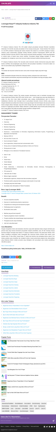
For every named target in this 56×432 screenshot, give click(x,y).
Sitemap (13, 426)
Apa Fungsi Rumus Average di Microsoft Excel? (15, 311)
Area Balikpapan (19, 403)
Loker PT (37, 408)
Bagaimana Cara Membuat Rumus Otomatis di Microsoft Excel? (19, 317)
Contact (7, 426)
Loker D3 (32, 408)
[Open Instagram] (49, 427)
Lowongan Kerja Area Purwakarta (11, 294)
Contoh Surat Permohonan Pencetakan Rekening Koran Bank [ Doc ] (24, 346)
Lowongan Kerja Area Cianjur (10, 282)
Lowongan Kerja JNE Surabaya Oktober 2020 (12, 191)
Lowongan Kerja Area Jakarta (10, 288)
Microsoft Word (14, 411)
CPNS (31, 406)
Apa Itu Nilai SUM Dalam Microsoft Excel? (13, 314)
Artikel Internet (14, 406)
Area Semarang (36, 403)
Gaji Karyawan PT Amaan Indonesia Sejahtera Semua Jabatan (22, 375)
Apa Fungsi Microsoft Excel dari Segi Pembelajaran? (16, 321)
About (2, 426)
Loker (12, 408)
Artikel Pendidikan (24, 406)
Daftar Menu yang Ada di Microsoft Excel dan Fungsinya (17, 333)
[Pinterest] (50, 18)
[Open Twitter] (47, 427)
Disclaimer (18, 426)
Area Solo (44, 403)
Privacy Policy (26, 426)
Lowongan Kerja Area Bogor (10, 279)
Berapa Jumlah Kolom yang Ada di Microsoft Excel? (16, 327)
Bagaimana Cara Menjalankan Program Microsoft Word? (17, 330)
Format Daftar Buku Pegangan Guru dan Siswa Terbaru (21, 352)
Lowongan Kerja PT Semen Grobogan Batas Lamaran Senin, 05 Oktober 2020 (20, 193)
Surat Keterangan (24, 411)
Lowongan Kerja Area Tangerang (11, 297)
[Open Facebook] (44, 427)
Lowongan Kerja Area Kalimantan (11, 291)
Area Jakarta (27, 403)
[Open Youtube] (52, 427)
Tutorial (31, 411)
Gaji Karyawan (41, 406)
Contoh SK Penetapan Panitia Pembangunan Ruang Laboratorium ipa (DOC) (26, 364)
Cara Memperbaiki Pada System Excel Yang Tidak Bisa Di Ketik (23, 341)
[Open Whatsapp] (54, 427)
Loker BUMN (25, 408)
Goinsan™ (16, 429)
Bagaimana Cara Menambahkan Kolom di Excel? (15, 308)
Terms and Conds (35, 426)
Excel (35, 406)
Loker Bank (17, 408)
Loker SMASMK (5, 411)
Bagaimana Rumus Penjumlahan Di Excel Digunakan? (16, 305)
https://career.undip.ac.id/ (7, 245)
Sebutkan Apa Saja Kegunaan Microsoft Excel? (15, 324)
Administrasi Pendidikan (7, 403)
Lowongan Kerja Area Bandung (10, 275)
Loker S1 (5, 262)
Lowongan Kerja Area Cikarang (10, 285)
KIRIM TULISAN (5, 408)
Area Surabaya (5, 406)
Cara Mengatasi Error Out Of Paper (16, 369)
